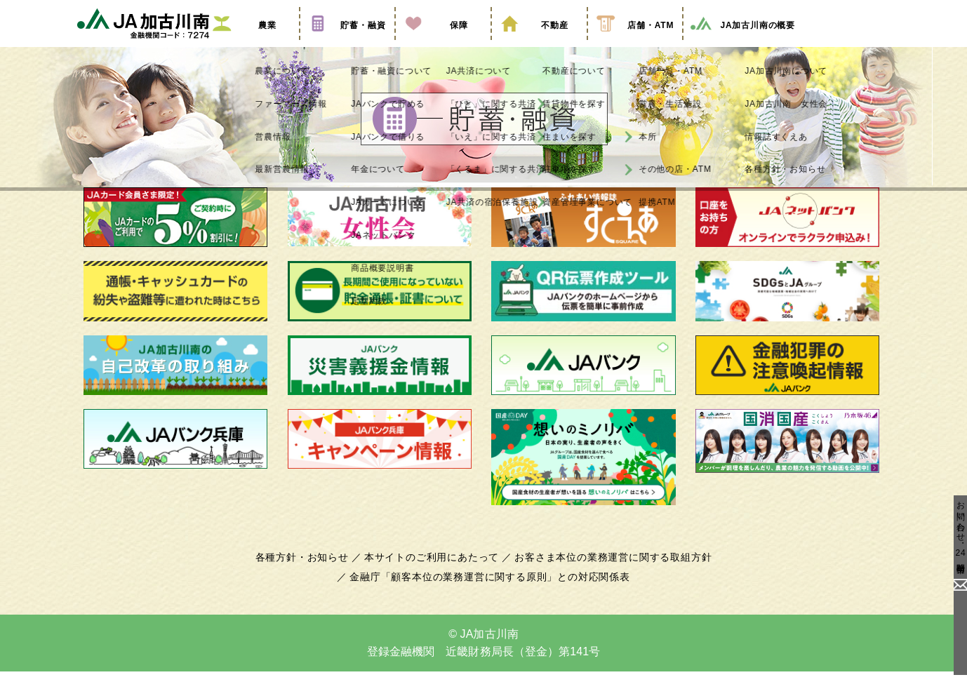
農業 (251, 44)
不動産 (539, 44)
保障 (443, 44)
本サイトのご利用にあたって (434, 574)
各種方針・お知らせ (309, 574)
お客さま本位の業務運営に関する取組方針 (608, 574)
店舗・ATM (635, 44)
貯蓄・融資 (347, 44)
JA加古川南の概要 (742, 44)
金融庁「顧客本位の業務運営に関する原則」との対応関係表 (489, 594)
